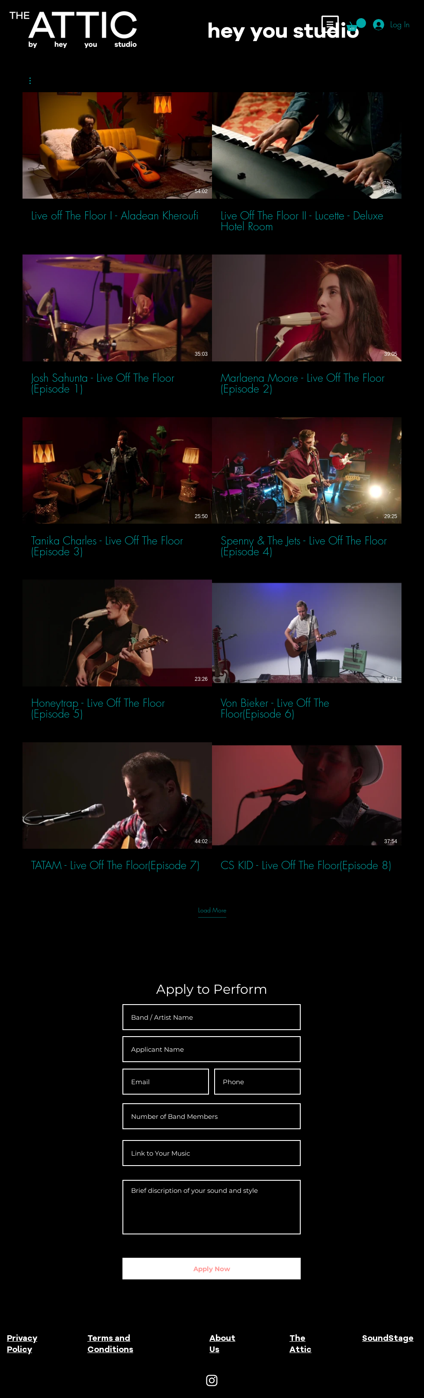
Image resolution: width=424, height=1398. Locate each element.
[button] (330, 24)
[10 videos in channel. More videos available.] (212, 487)
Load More (212, 910)
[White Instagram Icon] (211, 1380)
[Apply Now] (211, 1268)
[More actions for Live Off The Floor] (34, 80)
